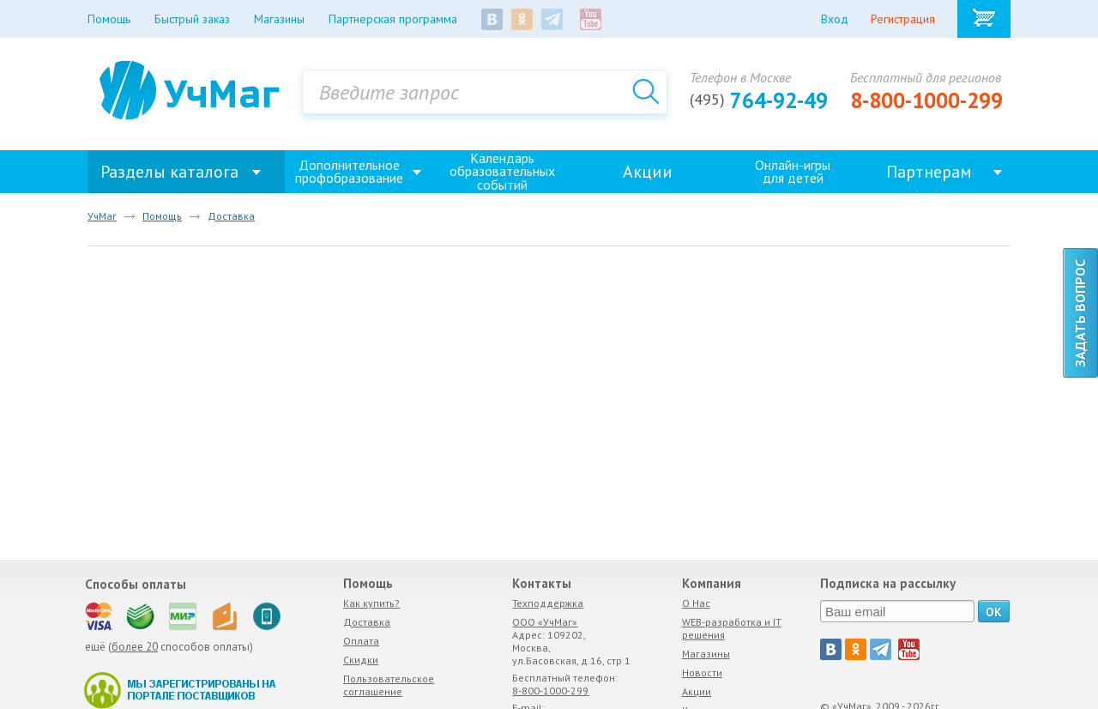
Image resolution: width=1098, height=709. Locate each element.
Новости (702, 672)
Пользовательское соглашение (388, 685)
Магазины (706, 653)
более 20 (135, 646)
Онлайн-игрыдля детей (792, 171)
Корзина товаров (984, 19)
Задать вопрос (1080, 313)
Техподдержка (547, 603)
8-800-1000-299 (926, 100)
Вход (834, 19)
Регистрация (903, 19)
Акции (648, 172)
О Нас (696, 603)
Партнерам (929, 172)
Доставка (366, 621)
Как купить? (371, 603)
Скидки (360, 659)
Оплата (361, 640)
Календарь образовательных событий (502, 171)
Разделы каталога (169, 172)
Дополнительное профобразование (349, 171)
